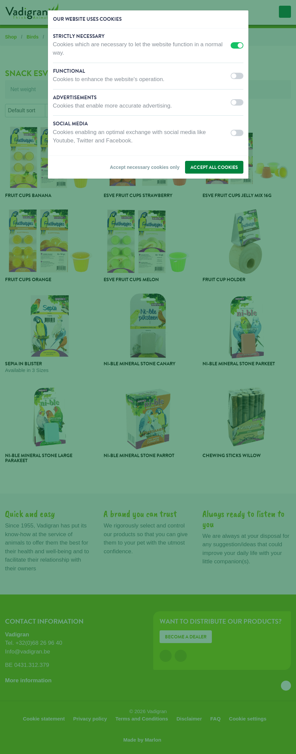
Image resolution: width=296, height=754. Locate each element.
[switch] (237, 45)
